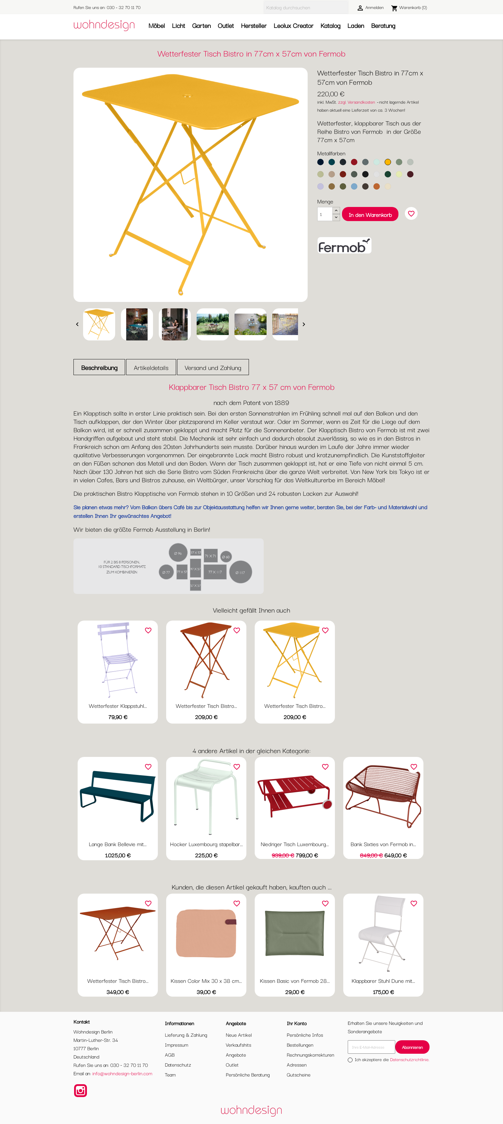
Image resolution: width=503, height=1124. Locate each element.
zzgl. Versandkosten (356, 101)
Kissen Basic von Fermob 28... (295, 980)
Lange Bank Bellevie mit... (118, 843)
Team (170, 1074)
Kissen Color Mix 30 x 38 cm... (206, 980)
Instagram (80, 1090)
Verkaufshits (238, 1044)
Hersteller (254, 25)
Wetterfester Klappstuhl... (118, 705)
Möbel (157, 25)
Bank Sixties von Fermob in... (383, 843)
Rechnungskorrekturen (310, 1054)
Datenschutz (178, 1064)
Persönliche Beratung (248, 1074)
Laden (355, 25)
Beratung (383, 25)
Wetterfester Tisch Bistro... (206, 705)
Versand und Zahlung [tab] (213, 367)
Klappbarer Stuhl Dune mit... (383, 980)
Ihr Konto (297, 1023)
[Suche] (306, 7)
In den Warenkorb (370, 214)
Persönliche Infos (305, 1034)
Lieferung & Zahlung (186, 1034)
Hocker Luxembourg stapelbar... (206, 843)
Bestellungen (300, 1044)
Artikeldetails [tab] (151, 367)
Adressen (297, 1064)
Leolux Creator (293, 25)
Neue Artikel (239, 1034)
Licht (178, 25)
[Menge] (325, 214)
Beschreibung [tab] (99, 367)
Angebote (236, 1054)
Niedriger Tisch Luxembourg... (295, 843)
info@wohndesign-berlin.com (122, 1073)
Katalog (330, 25)
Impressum (176, 1044)
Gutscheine (299, 1074)
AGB (170, 1054)
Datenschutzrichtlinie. (410, 1059)
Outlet (226, 25)
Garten (201, 25)
